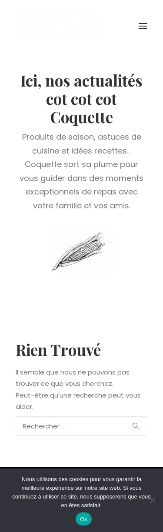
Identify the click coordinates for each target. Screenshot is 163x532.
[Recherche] (81, 426)
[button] (143, 26)
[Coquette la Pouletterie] (58, 26)
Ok (83, 519)
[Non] (152, 500)
